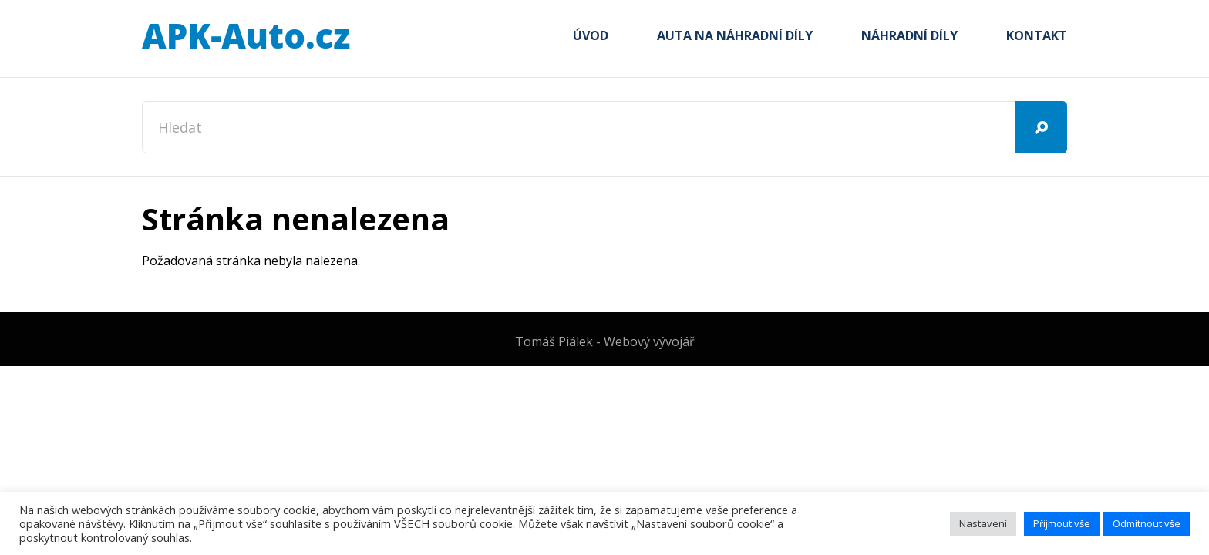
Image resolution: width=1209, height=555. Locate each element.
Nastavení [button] (983, 523)
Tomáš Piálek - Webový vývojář (605, 341)
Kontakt (1036, 35)
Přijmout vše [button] (1061, 523)
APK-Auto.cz (246, 37)
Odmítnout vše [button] (1146, 523)
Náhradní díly (909, 35)
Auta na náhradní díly (735, 35)
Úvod (590, 35)
